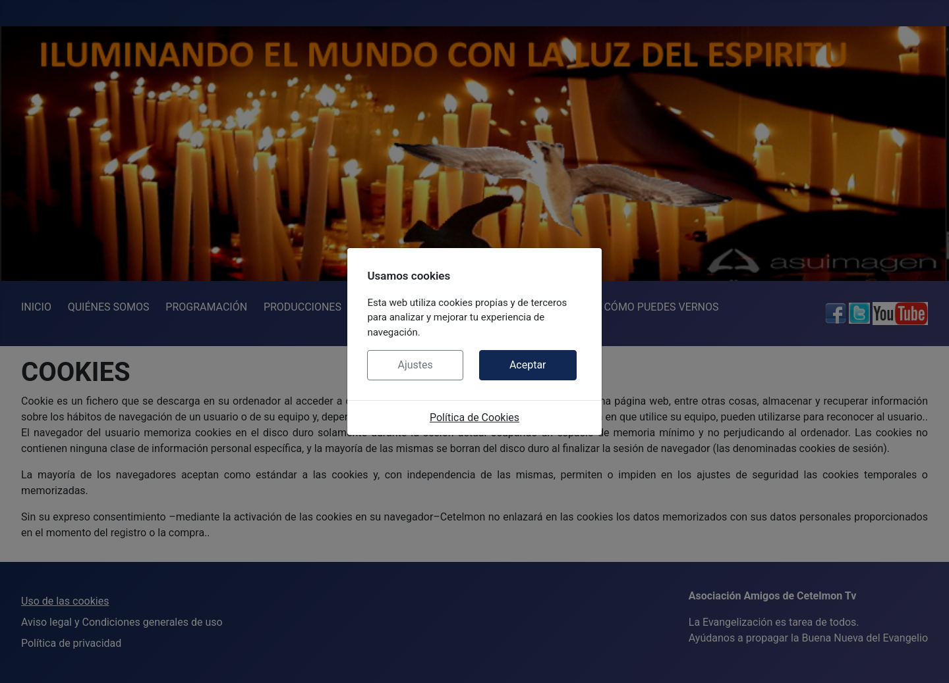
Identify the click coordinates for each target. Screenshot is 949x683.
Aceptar (527, 365)
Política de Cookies (474, 417)
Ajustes (414, 365)
